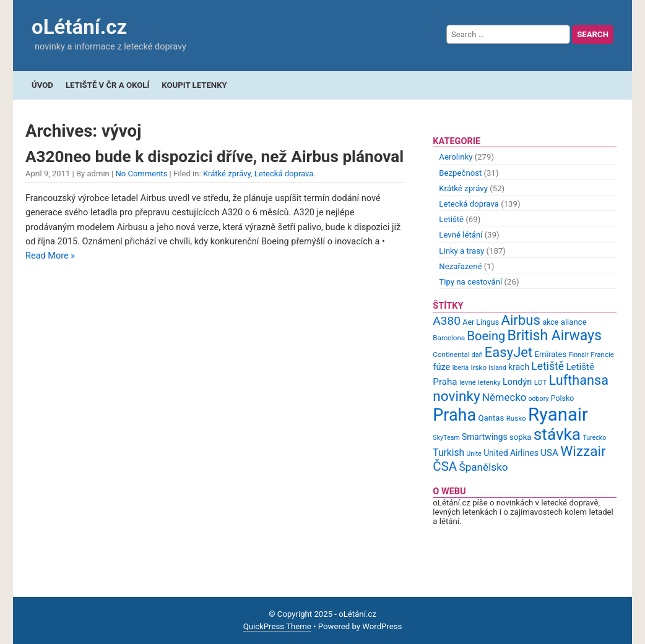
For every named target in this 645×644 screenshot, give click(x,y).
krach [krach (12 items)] (518, 367)
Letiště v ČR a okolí (107, 85)
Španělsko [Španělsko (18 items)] (483, 467)
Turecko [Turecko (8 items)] (594, 438)
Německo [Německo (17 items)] (504, 397)
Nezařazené (460, 266)
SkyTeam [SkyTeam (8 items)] (446, 438)
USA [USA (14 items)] (549, 452)
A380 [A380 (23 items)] (447, 321)
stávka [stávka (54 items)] (557, 434)
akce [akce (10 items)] (550, 322)
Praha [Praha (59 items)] (454, 415)
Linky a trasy (461, 250)
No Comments (141, 173)
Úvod (42, 85)
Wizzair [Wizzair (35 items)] (583, 451)
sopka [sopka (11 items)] (520, 437)
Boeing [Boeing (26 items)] (486, 335)
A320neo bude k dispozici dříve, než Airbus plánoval (214, 156)
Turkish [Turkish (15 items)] (448, 452)
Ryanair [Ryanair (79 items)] (558, 414)
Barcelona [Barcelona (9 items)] (449, 337)
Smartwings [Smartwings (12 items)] (485, 437)
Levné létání (460, 234)
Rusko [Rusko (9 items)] (516, 418)
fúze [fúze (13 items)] (441, 366)
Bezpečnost (460, 173)
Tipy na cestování (470, 281)
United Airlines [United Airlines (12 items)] (511, 453)
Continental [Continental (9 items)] (451, 354)
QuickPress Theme (277, 626)
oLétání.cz (79, 27)
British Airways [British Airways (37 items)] (555, 335)
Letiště (451, 219)
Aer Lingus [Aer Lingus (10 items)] (480, 322)
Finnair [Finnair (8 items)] (579, 355)
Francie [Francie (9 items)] (602, 354)
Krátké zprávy (227, 173)
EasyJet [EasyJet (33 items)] (508, 352)
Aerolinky (455, 156)
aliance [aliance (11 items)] (574, 322)
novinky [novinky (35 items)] (456, 396)
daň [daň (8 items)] (477, 355)
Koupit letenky (194, 85)
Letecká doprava (284, 173)
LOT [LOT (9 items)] (540, 382)
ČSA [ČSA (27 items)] (445, 466)
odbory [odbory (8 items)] (539, 399)
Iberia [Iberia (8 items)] (460, 368)
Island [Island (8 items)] (497, 368)
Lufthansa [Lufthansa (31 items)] (578, 380)
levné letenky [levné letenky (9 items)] (480, 382)
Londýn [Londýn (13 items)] (517, 381)
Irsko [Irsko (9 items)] (478, 367)
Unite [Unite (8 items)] (474, 454)
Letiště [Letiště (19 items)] (547, 366)
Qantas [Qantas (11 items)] (491, 418)
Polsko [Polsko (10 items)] (562, 398)
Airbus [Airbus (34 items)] (520, 320)
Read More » (50, 256)
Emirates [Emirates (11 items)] (551, 354)
